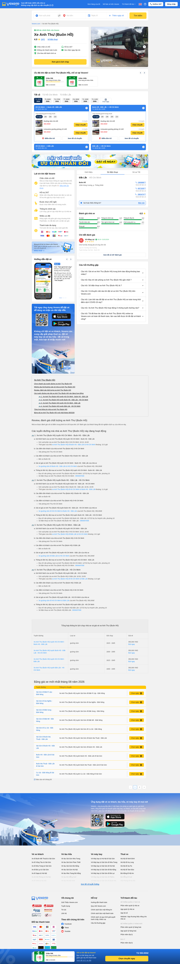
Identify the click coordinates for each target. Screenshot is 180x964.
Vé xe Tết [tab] (136, 149)
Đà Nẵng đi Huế (126, 854)
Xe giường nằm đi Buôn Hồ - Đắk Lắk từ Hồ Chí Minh (58, 443)
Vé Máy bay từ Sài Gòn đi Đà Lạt (102, 850)
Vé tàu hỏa (66, 831)
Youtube (67, 908)
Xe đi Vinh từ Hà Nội (39, 858)
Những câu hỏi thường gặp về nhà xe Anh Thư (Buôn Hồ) (54, 364)
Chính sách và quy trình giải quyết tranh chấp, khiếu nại (103, 895)
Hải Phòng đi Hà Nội (128, 858)
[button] (112, 250)
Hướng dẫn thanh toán (99, 880)
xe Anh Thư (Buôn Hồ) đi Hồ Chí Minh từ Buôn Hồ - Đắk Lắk (74, 467)
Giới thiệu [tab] (89, 149)
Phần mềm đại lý (127, 912)
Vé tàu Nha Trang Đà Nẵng (71, 850)
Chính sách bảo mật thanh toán (102, 891)
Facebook (68, 901)
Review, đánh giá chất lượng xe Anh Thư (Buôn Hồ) (52, 367)
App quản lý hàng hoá (128, 908)
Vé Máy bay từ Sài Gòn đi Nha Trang (104, 839)
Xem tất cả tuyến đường (90, 861)
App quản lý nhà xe (127, 886)
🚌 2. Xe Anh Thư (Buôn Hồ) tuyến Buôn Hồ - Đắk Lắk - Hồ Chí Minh (63, 377)
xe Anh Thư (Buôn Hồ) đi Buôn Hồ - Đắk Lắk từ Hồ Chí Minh (74, 422)
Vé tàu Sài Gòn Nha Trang (70, 836)
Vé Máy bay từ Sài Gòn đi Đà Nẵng (103, 847)
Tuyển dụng (65, 883)
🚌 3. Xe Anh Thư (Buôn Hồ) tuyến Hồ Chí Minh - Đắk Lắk (59, 380)
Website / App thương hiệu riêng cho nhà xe (134, 895)
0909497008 (79, 453)
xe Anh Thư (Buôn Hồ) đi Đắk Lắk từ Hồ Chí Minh (70, 511)
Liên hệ (64, 891)
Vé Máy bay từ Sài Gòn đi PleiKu (102, 854)
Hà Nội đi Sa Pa (126, 843)
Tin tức (63, 887)
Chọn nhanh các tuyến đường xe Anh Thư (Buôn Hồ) (53, 361)
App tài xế (124, 890)
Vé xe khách (38, 831)
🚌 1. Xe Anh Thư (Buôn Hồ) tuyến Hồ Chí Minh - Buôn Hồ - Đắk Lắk (63, 374)
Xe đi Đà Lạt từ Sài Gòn (40, 847)
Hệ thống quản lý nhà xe (130, 879)
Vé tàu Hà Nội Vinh (68, 858)
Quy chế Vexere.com (98, 883)
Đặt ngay (131, 621)
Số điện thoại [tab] (112, 149)
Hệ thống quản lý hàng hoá (131, 901)
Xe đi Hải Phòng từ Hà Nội (41, 854)
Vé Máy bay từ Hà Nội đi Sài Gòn (103, 836)
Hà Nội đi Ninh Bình (128, 836)
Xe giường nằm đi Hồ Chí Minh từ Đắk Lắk (54, 578)
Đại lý (123, 916)
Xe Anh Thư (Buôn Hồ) (44, 357)
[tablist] (112, 149)
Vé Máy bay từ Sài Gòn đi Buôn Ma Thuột (103, 859)
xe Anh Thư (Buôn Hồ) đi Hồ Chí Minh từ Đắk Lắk (70, 556)
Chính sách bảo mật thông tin (101, 887)
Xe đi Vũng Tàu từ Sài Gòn (41, 839)
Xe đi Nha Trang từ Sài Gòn (41, 843)
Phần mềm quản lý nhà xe (130, 883)
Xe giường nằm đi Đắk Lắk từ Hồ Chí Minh (54, 533)
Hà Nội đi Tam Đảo (127, 847)
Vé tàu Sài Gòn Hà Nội (69, 847)
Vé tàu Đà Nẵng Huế (68, 854)
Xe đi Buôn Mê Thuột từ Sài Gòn (43, 836)
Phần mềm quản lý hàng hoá (131, 904)
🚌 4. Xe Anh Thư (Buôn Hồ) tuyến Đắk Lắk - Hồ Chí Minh (59, 383)
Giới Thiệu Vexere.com (69, 880)
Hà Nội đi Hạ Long (127, 839)
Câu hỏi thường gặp (98, 900)
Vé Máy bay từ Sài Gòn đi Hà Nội (103, 843)
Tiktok (67, 905)
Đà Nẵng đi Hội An (127, 850)
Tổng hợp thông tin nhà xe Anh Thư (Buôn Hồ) (50, 387)
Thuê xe (124, 831)
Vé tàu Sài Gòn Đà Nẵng (70, 843)
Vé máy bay (96, 831)
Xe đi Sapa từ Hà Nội (39, 850)
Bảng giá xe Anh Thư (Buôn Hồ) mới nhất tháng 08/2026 (54, 390)
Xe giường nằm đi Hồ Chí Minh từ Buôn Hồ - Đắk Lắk (58, 488)
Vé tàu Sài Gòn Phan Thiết (70, 839)
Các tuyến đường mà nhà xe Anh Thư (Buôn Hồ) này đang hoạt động (59, 371)
